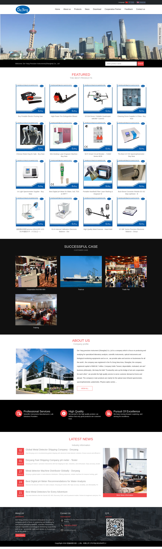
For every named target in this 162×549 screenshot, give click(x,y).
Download (97, 9)
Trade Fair (126, 292)
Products (77, 9)
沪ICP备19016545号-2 (98, 545)
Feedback (129, 9)
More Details (20, 537)
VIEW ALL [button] (85, 390)
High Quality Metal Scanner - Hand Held (97, 231)
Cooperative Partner (113, 9)
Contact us (140, 9)
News (87, 9)
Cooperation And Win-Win (36, 292)
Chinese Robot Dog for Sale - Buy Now (30, 155)
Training (36, 330)
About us (67, 9)
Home (57, 9)
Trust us (81, 292)
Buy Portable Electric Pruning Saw (30, 117)
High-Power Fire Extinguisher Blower (64, 117)
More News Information (124, 497)
